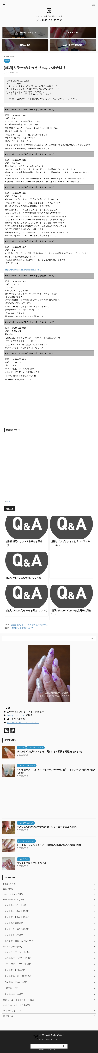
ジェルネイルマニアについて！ (23, 725)
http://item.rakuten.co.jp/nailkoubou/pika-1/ (23, 273)
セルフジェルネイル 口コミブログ (50, 1039)
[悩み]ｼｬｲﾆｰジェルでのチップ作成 (23, 580)
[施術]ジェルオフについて (22, 631)
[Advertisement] (25, 408)
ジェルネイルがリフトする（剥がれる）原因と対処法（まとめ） (50, 754)
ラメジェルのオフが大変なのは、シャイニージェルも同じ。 (48, 829)
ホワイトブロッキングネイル (31, 866)
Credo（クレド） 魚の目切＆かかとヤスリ (30, 628)
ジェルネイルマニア (49, 20)
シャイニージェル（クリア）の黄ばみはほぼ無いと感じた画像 (49, 847)
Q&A (8, 504)
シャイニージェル (16, 718)
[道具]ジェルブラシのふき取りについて (26, 613)
